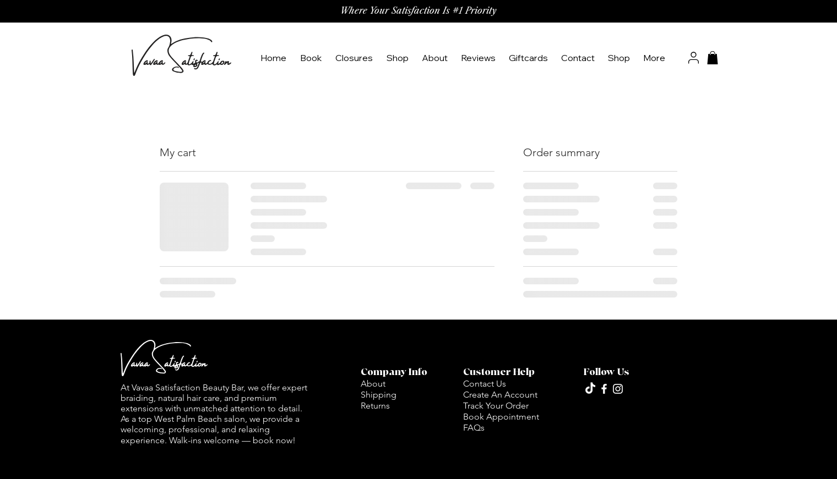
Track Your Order (496, 405)
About (373, 383)
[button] (398, 58)
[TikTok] (590, 388)
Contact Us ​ (485, 383)
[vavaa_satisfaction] (604, 388)
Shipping (378, 394)
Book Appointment (501, 416)
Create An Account (500, 394)
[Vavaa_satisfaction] (617, 388)
